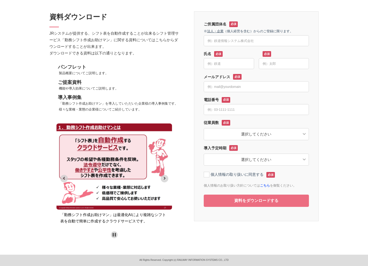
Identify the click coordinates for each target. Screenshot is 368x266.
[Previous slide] (64, 178)
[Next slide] (164, 178)
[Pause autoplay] (114, 234)
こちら (265, 185)
